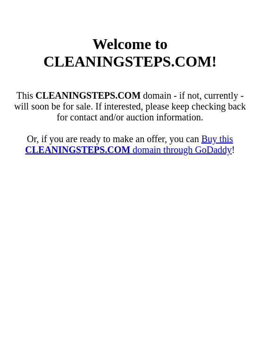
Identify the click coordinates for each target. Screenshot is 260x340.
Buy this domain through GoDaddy (129, 144)
